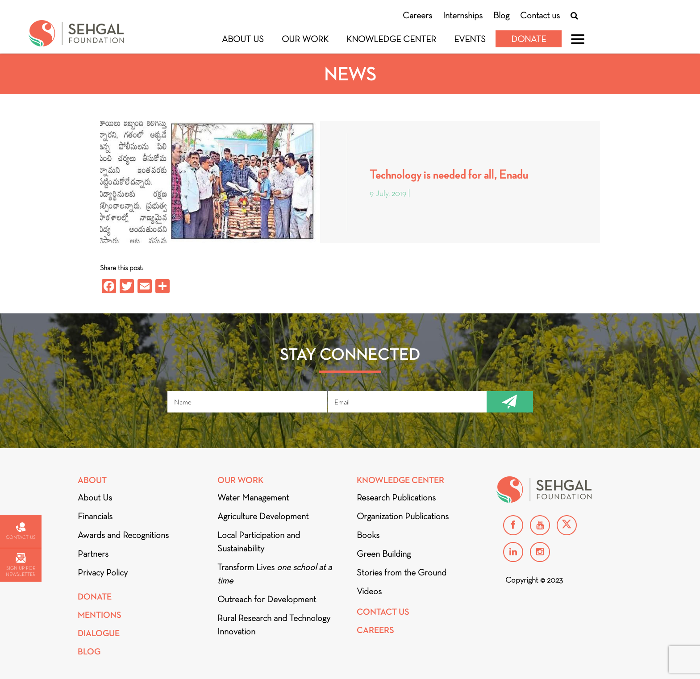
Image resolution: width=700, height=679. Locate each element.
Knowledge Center (391, 38)
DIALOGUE (99, 633)
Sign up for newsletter (20, 565)
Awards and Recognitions (123, 534)
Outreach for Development (266, 599)
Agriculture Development (262, 516)
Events (470, 38)
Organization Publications (403, 516)
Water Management (253, 497)
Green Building (384, 553)
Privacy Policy (103, 572)
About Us (243, 38)
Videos (369, 591)
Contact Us (383, 612)
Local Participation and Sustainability (258, 541)
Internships (463, 15)
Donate (528, 38)
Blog (501, 15)
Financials (95, 516)
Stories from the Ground (401, 572)
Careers (417, 15)
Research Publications (396, 497)
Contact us (540, 15)
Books (368, 534)
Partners (93, 553)
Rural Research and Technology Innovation (273, 624)
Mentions (99, 615)
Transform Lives (274, 574)
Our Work (305, 38)
